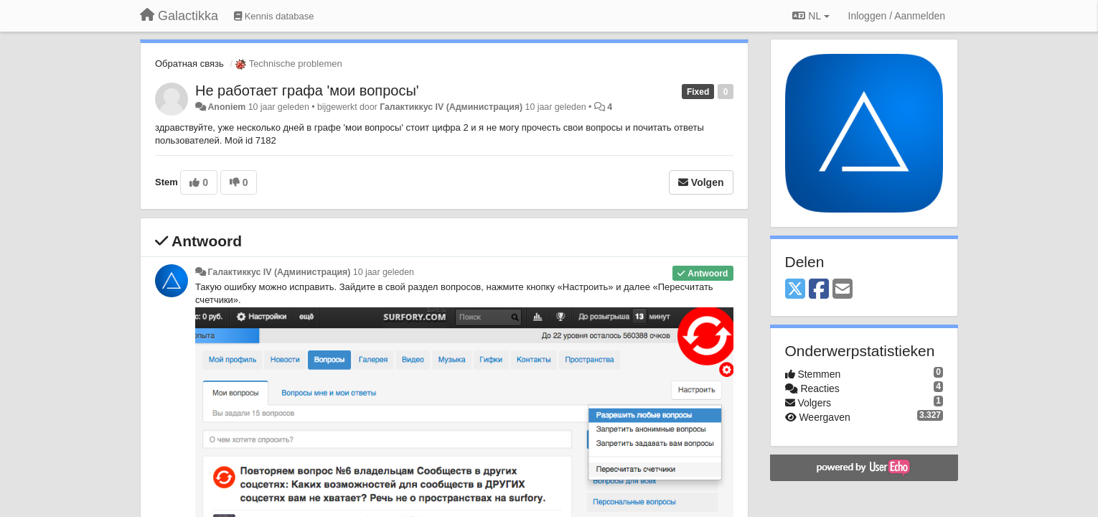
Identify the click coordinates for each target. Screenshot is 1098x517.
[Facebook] (819, 289)
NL (810, 16)
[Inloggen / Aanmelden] (897, 16)
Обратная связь (189, 63)
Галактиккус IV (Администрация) (451, 107)
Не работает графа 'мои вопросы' (307, 90)
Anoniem (226, 107)
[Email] (842, 289)
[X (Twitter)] (795, 289)
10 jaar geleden (383, 272)
